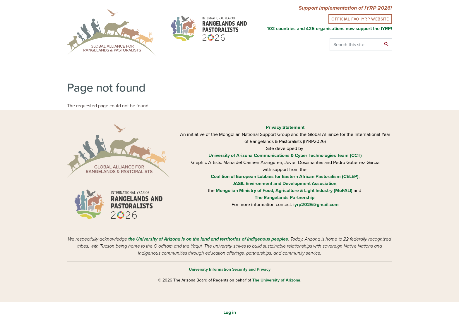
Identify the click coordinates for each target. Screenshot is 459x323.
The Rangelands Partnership (284, 198)
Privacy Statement (285, 127)
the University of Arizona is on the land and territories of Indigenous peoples (208, 239)
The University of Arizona (276, 280)
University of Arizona (230, 155)
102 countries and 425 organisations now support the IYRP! (329, 29)
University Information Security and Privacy (229, 269)
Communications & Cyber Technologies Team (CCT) (308, 155)
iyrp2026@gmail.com (316, 205)
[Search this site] (355, 44)
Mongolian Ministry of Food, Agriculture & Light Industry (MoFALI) (284, 191)
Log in (229, 312)
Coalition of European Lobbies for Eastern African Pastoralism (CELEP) (285, 176)
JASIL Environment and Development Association (284, 183)
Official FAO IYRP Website (360, 19)
